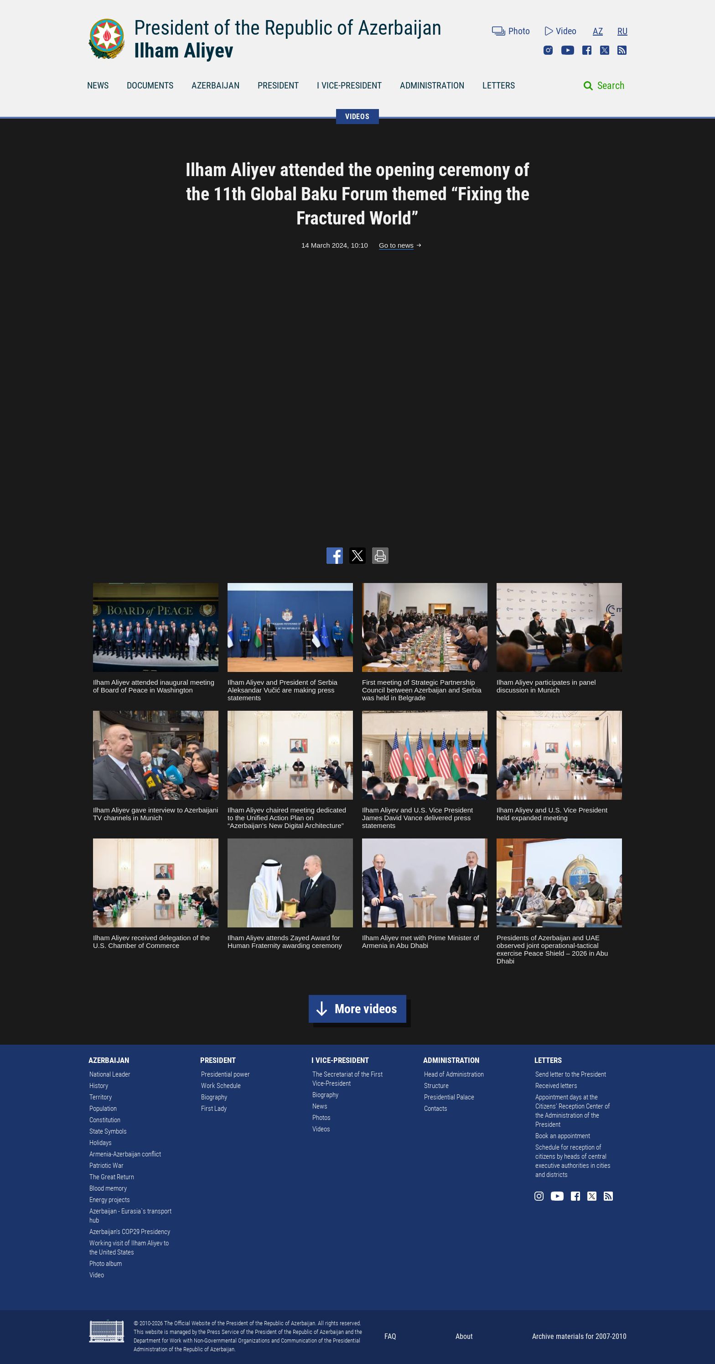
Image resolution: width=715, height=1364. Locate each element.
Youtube (567, 50)
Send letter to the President (570, 1074)
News (319, 1106)
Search (611, 85)
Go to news (396, 245)
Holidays (100, 1143)
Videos (321, 1129)
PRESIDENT (278, 85)
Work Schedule (221, 1086)
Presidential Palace (449, 1097)
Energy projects (109, 1200)
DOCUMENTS (150, 85)
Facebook (586, 50)
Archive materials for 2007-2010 (579, 1336)
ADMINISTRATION (432, 85)
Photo (519, 31)
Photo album (105, 1264)
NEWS (98, 85)
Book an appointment (562, 1136)
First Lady (214, 1108)
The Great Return (111, 1177)
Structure (436, 1086)
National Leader (109, 1074)
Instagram (548, 50)
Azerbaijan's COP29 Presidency (129, 1232)
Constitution (104, 1120)
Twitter (604, 50)
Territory (100, 1097)
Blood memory (108, 1188)
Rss (622, 50)
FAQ (390, 1336)
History (98, 1086)
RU (622, 31)
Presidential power (225, 1074)
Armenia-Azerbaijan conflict (125, 1154)
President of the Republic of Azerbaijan (287, 28)
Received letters (556, 1086)
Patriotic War (106, 1165)
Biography (214, 1097)
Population (103, 1108)
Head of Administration (454, 1074)
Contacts (435, 1108)
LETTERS (498, 85)
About (464, 1336)
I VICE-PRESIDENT (349, 85)
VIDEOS (357, 116)
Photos (321, 1118)
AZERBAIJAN (215, 85)
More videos (366, 1008)
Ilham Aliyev (183, 50)
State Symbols (108, 1131)
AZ (598, 31)
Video (566, 31)
